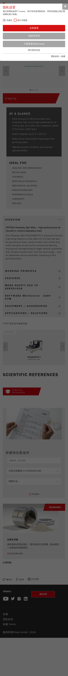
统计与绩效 (22, 20)
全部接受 (34, 28)
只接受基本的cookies (34, 44)
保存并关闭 (34, 36)
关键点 (9, 20)
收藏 (63, 56)
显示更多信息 (34, 50)
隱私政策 (55, 56)
